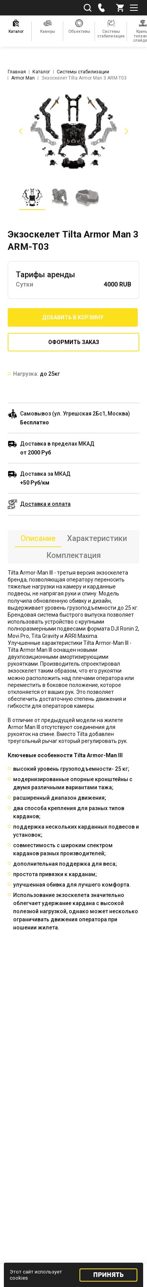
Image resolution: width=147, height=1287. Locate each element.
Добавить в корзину (72, 317)
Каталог (41, 72)
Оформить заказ (73, 342)
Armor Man (23, 78)
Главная (17, 72)
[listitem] (73, 131)
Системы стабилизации (83, 72)
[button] (19, 131)
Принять (108, 1275)
